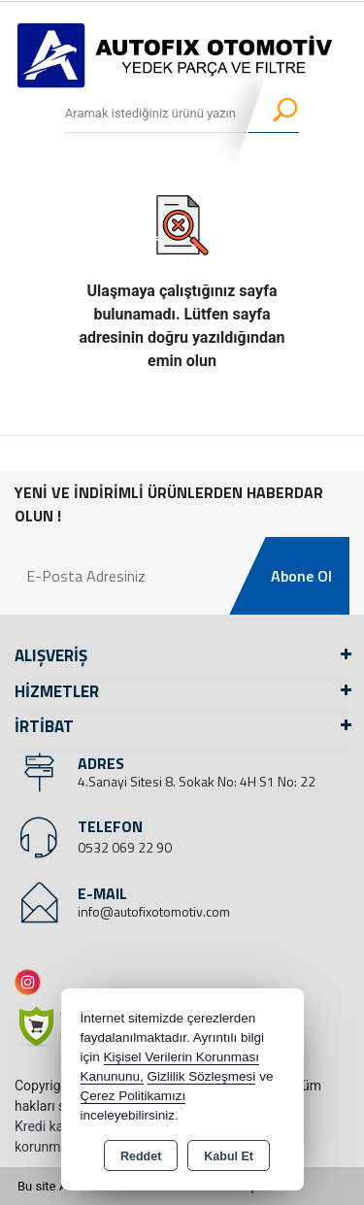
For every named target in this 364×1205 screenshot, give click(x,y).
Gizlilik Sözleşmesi (202, 1076)
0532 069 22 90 (125, 847)
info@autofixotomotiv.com (154, 911)
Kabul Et (228, 1156)
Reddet (140, 1156)
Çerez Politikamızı (133, 1095)
